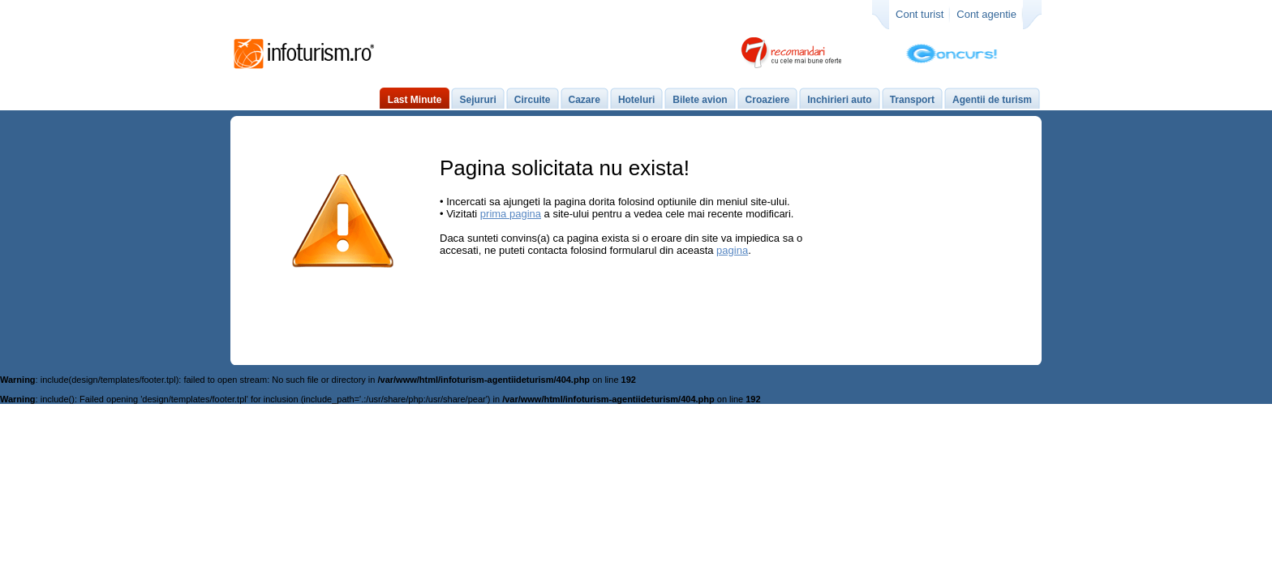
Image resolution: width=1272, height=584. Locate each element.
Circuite (532, 99)
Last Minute (415, 99)
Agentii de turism (992, 99)
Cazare (584, 99)
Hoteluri (636, 99)
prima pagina (510, 214)
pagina (732, 250)
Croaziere (768, 99)
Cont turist (919, 14)
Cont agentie (986, 14)
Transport (912, 99)
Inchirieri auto (839, 99)
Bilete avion (700, 99)
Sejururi (477, 99)
